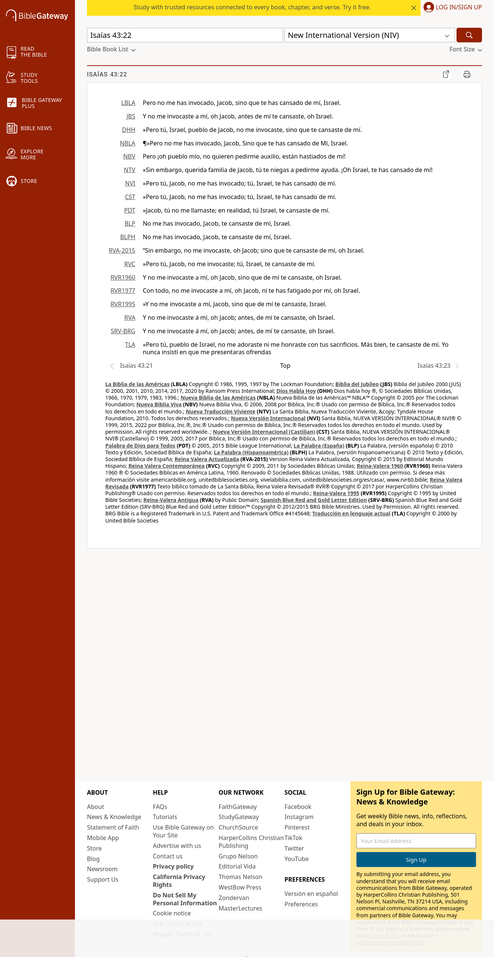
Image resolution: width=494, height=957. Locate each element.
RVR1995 (123, 304)
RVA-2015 (122, 250)
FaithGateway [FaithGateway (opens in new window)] (238, 807)
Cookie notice (172, 913)
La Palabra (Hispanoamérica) (251, 452)
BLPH (127, 237)
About (95, 807)
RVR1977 (123, 290)
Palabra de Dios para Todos (140, 445)
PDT (129, 210)
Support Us (102, 879)
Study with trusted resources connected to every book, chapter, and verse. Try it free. (252, 7)
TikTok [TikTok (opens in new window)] (293, 838)
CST (130, 197)
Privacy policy (173, 866)
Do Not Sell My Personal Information (185, 899)
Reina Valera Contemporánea (167, 465)
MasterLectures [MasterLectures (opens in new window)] (240, 908)
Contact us (168, 856)
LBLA (128, 103)
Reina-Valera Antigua (171, 499)
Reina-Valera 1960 (380, 465)
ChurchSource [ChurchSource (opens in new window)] (238, 827)
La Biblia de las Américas (137, 384)
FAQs (160, 807)
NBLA (127, 143)
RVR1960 (123, 277)
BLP (130, 223)
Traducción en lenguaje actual (351, 513)
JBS (130, 116)
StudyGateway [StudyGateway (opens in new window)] (239, 817)
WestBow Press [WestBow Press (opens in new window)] (240, 887)
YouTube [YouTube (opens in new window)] (296, 859)
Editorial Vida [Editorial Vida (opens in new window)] (237, 866)
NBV (129, 156)
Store (94, 848)
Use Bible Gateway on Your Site (183, 831)
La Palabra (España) (318, 445)
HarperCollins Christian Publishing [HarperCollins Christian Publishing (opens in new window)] (251, 842)
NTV (129, 170)
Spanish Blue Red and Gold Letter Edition (313, 499)
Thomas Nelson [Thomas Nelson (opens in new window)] (240, 877)
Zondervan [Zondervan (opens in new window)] (234, 898)
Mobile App (103, 838)
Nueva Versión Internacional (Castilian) (264, 431)
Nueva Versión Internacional (268, 418)
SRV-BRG (123, 331)
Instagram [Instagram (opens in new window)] (299, 817)
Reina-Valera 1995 (336, 493)
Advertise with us (177, 846)
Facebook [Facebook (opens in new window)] (297, 807)
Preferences (301, 904)
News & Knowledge (114, 817)
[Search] (469, 35)
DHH (128, 130)
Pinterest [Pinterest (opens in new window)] (297, 827)
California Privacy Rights (179, 881)
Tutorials (165, 817)
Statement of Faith (113, 827)
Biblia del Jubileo (357, 384)
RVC (129, 264)
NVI (130, 183)
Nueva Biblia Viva (159, 404)
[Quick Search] (185, 35)
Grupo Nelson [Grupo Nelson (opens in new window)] (238, 856)
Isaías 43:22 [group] (107, 74)
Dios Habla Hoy (296, 390)
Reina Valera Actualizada (207, 459)
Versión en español (311, 894)
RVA (129, 317)
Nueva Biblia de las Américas (218, 397)
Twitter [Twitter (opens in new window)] (294, 848)
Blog (93, 859)
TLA (130, 344)
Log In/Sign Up (459, 7)
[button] (451, 8)
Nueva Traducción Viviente (221, 411)
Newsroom (102, 869)
